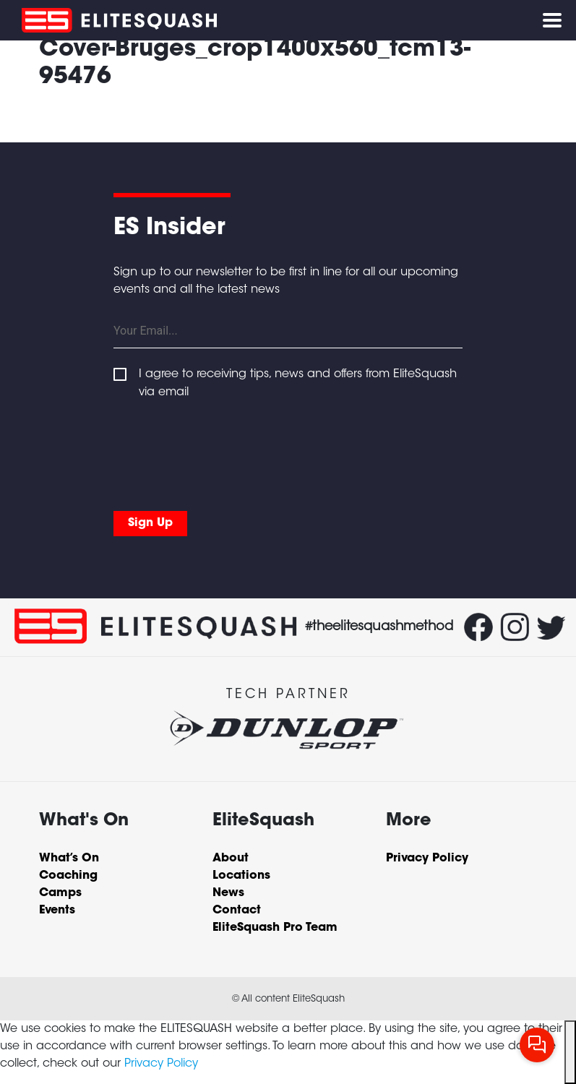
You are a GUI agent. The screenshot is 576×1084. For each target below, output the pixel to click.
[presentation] (223, 451)
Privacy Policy (161, 1064)
